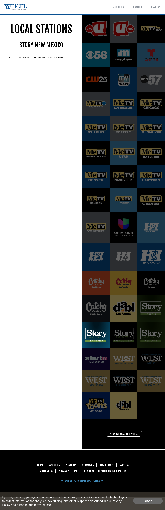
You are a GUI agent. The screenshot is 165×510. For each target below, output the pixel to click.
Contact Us (45, 484)
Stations (70, 477)
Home (39, 477)
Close (148, 501)
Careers (156, 7)
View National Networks (123, 446)
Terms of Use (42, 504)
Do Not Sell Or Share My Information (105, 484)
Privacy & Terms (67, 484)
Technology (107, 477)
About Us (118, 7)
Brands (137, 7)
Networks (88, 477)
